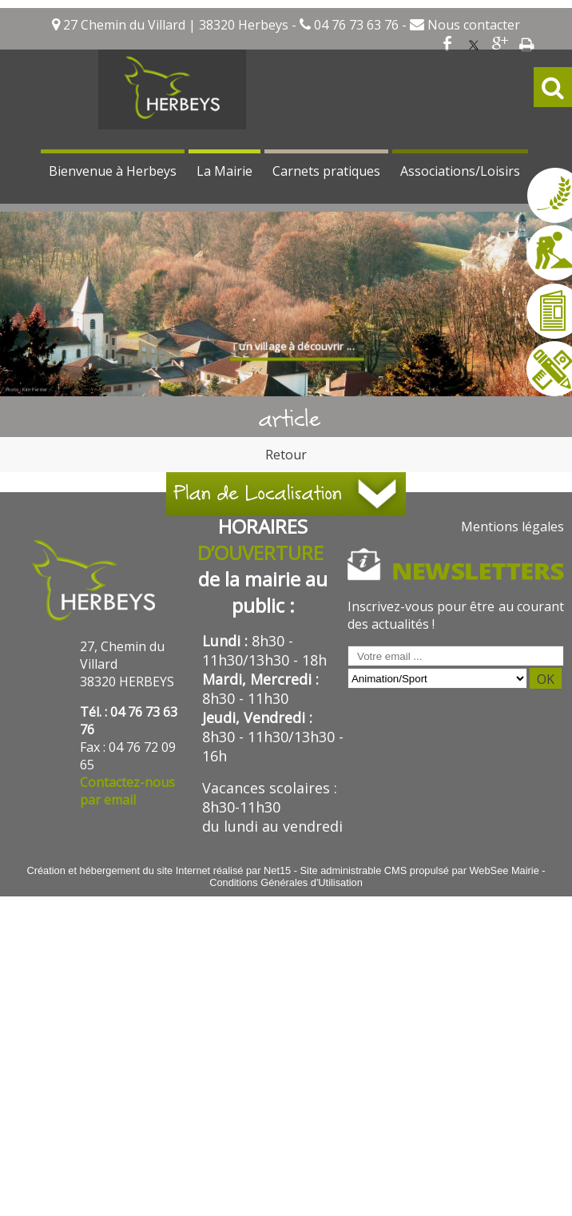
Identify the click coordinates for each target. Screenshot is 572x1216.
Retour (286, 454)
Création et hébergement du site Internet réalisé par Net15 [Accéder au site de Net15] (158, 870)
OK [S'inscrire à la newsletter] (545, 679)
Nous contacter (472, 25)
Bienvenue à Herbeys (113, 171)
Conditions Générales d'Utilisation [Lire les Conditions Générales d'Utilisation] (286, 882)
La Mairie (224, 171)
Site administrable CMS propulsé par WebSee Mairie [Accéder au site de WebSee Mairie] (419, 870)
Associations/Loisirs (460, 171)
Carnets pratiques (326, 171)
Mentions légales (512, 526)
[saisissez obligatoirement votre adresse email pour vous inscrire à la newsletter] (456, 656)
